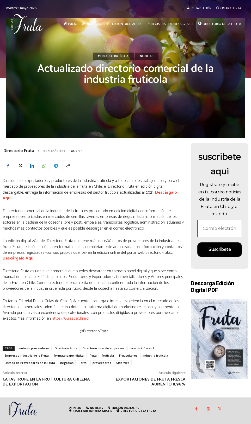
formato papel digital (69, 355)
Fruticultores (128, 355)
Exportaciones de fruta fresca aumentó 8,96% (151, 382)
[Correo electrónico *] (219, 228)
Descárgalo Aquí (18, 258)
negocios (67, 363)
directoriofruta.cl (142, 348)
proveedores (102, 363)
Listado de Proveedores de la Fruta (30, 363)
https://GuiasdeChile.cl (70, 318)
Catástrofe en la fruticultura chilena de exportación (46, 382)
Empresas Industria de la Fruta (27, 355)
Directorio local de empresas (103, 348)
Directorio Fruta (18, 150)
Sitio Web (123, 363)
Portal (83, 363)
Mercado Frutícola (113, 56)
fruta (93, 355)
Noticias (146, 56)
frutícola (108, 355)
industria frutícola (155, 355)
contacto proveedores (34, 348)
